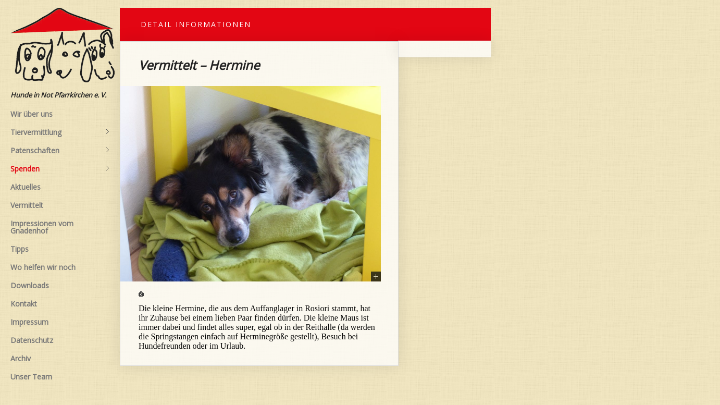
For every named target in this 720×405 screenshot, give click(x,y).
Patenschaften (59, 150)
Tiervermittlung (59, 132)
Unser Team (31, 377)
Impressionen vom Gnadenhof (41, 227)
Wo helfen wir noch (43, 267)
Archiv (20, 358)
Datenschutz (31, 340)
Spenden (59, 169)
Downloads (29, 285)
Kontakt (23, 304)
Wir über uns (31, 114)
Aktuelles (25, 187)
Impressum (29, 322)
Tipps (19, 249)
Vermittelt (26, 205)
